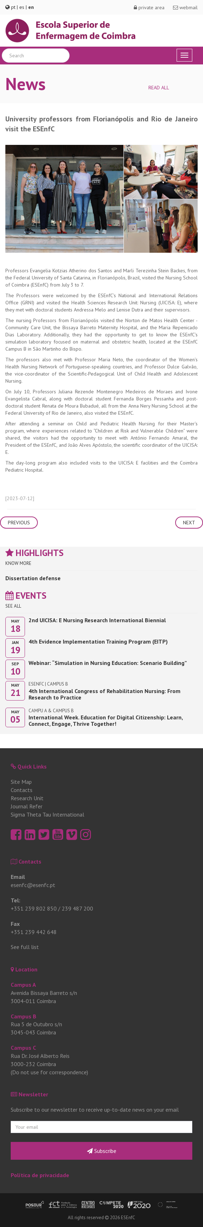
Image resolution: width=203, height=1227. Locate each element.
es (21, 7)
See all (13, 606)
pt (13, 7)
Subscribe (101, 1150)
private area (149, 7)
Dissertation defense (33, 578)
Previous (19, 522)
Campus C (23, 1047)
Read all (158, 87)
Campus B (23, 1016)
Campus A (23, 984)
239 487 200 (77, 908)
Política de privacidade (40, 1175)
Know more (18, 563)
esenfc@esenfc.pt (33, 884)
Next (189, 522)
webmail (185, 7)
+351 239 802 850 (34, 908)
